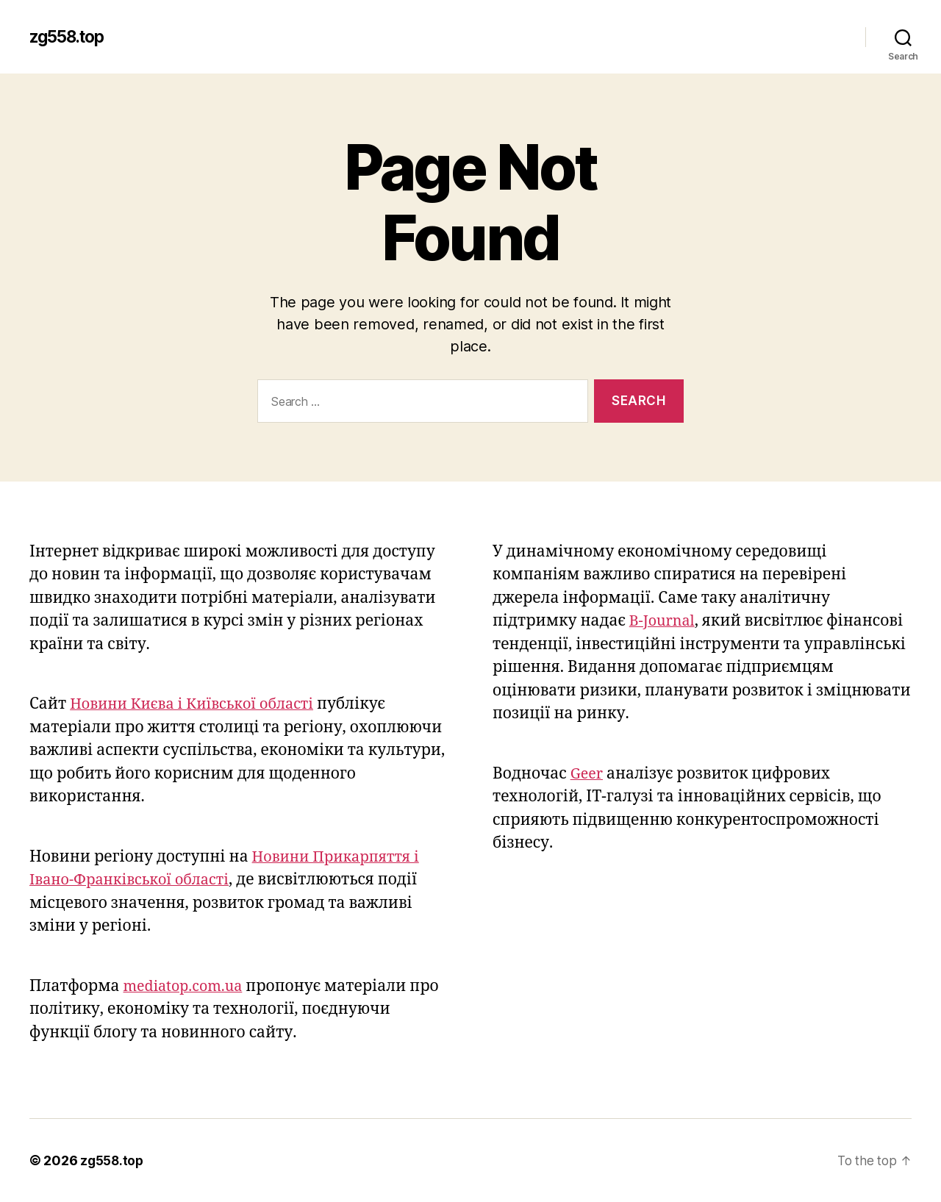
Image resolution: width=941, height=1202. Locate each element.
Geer (587, 774)
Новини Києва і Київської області (199, 704)
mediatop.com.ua (187, 986)
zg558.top (70, 37)
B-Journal (664, 621)
